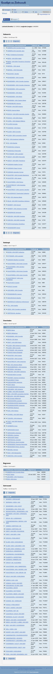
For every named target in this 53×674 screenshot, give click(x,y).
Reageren (14, 19)
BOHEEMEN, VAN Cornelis (15, 77)
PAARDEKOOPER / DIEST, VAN (15, 647)
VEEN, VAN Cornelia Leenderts (16, 309)
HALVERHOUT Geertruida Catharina (18, 193)
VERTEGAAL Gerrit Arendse (15, 442)
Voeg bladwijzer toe (44, 14)
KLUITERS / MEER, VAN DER (15, 594)
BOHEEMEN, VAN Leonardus (16, 89)
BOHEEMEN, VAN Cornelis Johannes (18, 85)
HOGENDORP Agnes (13, 228)
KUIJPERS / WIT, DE (12, 611)
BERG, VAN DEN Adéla (14, 58)
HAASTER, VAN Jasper (14, 178)
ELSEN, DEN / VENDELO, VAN (15, 549)
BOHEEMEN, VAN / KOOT (14, 506)
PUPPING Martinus (13, 407)
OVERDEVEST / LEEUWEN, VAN (16, 640)
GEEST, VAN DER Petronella (16, 157)
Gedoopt (34, 249)
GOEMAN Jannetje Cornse (15, 172)
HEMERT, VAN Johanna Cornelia (17, 208)
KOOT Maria (11, 384)
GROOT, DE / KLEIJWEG (13, 562)
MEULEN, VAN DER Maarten (16, 396)
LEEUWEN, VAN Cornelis (15, 290)
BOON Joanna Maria (13, 110)
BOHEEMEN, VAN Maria (14, 93)
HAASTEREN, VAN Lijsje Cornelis (17, 275)
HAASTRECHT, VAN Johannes (16, 361)
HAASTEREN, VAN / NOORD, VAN (16, 569)
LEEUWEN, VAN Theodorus (15, 477)
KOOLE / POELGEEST (13, 604)
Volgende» (16, 41)
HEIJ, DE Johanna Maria (14, 197)
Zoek (14, 10)
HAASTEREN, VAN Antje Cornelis (17, 263)
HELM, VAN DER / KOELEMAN (15, 576)
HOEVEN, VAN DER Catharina (16, 371)
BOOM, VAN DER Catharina (15, 252)
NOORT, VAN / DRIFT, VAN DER (15, 632)
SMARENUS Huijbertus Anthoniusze (18, 302)
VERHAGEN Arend (13, 430)
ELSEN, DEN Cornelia (14, 131)
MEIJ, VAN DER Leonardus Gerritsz (18, 394)
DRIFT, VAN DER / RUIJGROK (15, 531)
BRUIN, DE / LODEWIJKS (14, 518)
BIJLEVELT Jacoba (13, 73)
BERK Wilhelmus (12, 333)
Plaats (6, 19)
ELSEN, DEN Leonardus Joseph (17, 135)
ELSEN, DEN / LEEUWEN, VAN (15, 546)
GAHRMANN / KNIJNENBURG (15, 554)
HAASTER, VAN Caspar (14, 355)
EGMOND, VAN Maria (14, 128)
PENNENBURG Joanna (14, 294)
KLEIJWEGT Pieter (13, 380)
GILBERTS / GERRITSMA (13, 557)
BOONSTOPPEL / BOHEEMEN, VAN (17, 511)
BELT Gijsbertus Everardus (15, 54)
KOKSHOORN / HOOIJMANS (15, 597)
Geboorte (35, 45)
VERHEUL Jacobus (13, 435)
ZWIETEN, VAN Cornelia (14, 456)
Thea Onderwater (33, 672)
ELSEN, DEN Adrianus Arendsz (16, 345)
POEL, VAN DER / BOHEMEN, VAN (16, 654)
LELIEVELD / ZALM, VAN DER (15, 614)
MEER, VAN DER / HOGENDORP (16, 620)
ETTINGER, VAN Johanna (15, 350)
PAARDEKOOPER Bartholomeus (17, 403)
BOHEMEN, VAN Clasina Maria (16, 100)
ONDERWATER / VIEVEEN (14, 638)
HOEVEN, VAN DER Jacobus (16, 216)
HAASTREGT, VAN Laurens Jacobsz (18, 189)
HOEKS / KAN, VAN (12, 580)
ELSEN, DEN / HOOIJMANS (14, 542)
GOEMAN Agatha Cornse (15, 164)
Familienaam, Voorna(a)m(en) (16, 45)
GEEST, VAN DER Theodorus (16, 160)
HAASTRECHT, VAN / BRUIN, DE (16, 572)
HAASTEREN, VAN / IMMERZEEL (16, 566)
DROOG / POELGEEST (13, 538)
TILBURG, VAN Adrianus (14, 418)
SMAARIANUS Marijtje (14, 298)
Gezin (8, 497)
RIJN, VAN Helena (12, 410)
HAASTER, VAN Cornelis (14, 358)
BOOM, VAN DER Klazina (15, 106)
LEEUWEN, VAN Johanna (15, 389)
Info (36, 12)
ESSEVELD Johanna (13, 147)
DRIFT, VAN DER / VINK (13, 534)
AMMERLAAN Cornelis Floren (16, 48)
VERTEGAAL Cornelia (14, 440)
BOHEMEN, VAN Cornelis (15, 336)
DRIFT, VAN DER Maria (14, 342)
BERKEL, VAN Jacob (13, 66)
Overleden (34, 327)
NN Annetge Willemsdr (14, 398)
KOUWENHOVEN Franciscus (16, 387)
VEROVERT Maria (12, 437)
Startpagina (7, 10)
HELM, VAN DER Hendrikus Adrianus (18, 201)
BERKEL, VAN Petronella (14, 70)
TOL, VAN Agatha (12, 305)
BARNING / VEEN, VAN (13, 502)
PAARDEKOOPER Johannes (16, 405)
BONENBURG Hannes (14, 103)
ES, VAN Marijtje (12, 143)
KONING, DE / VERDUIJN (14, 601)
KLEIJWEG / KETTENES (13, 591)
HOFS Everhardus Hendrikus (16, 224)
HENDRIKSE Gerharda (14, 212)
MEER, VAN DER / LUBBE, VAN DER (17, 622)
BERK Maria (11, 330)
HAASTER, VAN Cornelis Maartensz (18, 175)
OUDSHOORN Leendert (14, 401)
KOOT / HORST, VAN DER (14, 607)
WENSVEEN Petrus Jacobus (16, 446)
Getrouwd (35, 497)
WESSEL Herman (12, 450)
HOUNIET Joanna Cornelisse (16, 378)
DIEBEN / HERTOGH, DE (13, 526)
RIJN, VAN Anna (12, 479)
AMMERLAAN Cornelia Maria (15, 472)
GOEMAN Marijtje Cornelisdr (15, 260)
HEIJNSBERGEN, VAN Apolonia (17, 367)
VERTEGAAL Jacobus (14, 313)
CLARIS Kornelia (12, 124)
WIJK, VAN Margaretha (14, 453)
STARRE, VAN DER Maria (15, 414)
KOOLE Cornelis (12, 286)
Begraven (32, 470)
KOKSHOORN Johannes (14, 382)
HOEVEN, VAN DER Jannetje (16, 220)
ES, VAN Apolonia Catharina (15, 139)
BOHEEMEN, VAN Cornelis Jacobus (18, 81)
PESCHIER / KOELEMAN (13, 651)
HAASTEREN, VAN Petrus (15, 182)
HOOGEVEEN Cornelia (14, 374)
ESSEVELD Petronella (14, 151)
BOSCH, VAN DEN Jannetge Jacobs (18, 114)
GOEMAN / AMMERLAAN (13, 559)
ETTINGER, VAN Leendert (15, 154)
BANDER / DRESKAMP (13, 499)
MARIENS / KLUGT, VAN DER (15, 617)
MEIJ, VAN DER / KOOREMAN (15, 625)
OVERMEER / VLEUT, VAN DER (15, 643)
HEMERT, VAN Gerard (14, 205)
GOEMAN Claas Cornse (14, 168)
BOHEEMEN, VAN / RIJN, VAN (15, 509)
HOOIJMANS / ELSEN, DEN (14, 585)
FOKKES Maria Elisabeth (14, 352)
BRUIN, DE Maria (12, 339)
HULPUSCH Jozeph (13, 282)
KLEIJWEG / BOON (12, 588)
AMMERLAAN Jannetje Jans (15, 51)
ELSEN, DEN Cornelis (14, 348)
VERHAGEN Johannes (14, 433)
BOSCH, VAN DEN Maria (14, 118)
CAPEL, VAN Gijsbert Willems (16, 121)
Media (26, 12)
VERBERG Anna (12, 426)
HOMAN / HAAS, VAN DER (14, 583)
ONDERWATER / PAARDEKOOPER (17, 635)
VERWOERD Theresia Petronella (17, 444)
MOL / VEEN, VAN (11, 629)
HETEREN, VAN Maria (14, 369)
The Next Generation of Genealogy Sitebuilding (30, 668)
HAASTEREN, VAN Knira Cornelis (17, 271)
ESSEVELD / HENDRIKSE (14, 551)
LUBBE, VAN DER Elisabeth (15, 391)
